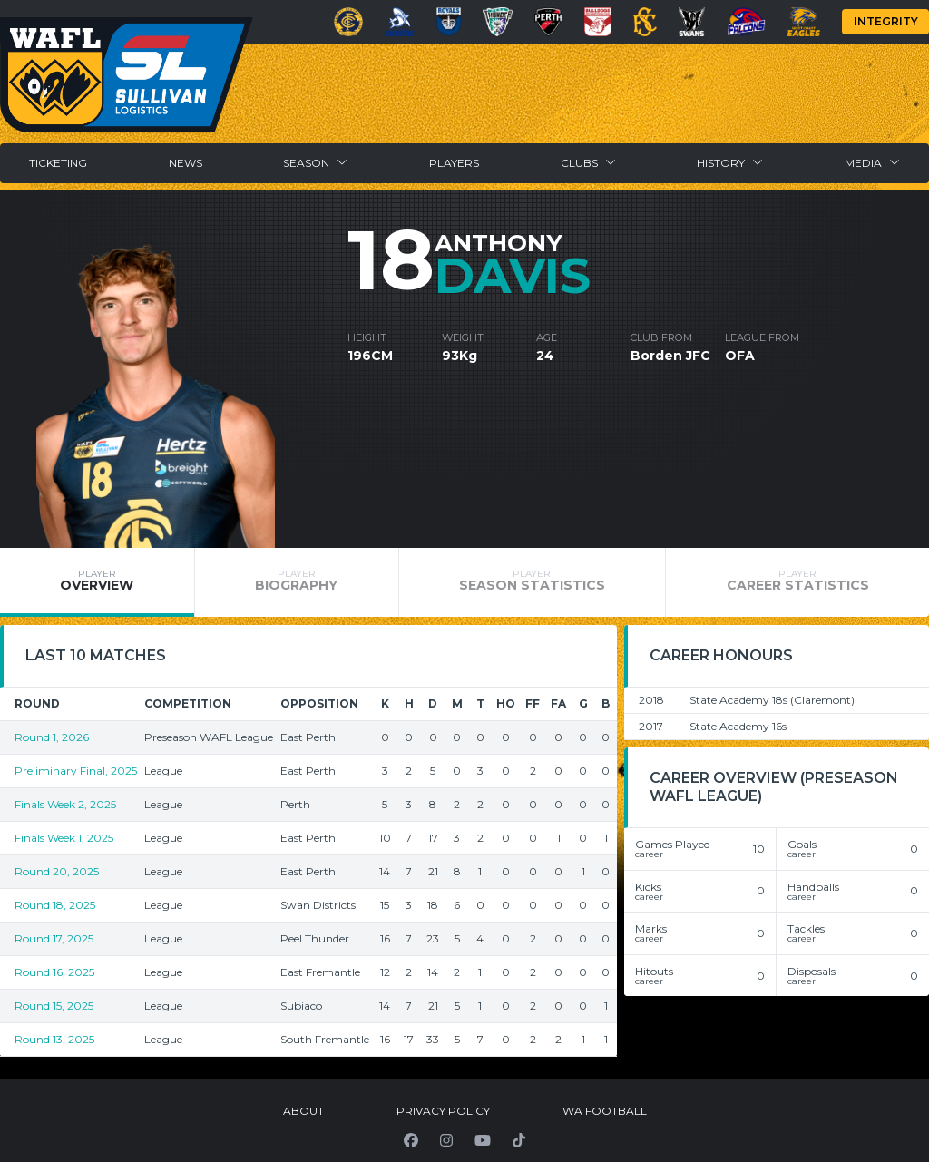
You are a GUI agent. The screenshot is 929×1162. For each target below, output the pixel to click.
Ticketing (58, 163)
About (303, 1111)
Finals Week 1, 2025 (64, 838)
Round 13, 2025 (54, 1039)
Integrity (886, 21)
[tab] (97, 582)
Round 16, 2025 (54, 972)
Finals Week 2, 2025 (65, 804)
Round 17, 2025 (54, 938)
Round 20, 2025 (57, 871)
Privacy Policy (443, 1111)
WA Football (604, 1111)
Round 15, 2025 (54, 1005)
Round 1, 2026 (52, 737)
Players (454, 163)
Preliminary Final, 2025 (76, 770)
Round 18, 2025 (55, 905)
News (185, 163)
